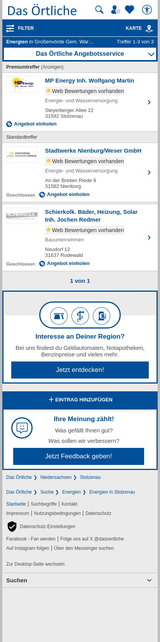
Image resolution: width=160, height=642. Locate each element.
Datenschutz (98, 513)
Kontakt (69, 504)
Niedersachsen (55, 477)
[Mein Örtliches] (117, 9)
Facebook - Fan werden (31, 539)
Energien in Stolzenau (112, 492)
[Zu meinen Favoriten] (130, 9)
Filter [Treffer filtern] (26, 28)
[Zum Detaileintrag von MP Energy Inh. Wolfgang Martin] (80, 102)
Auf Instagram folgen (27, 548)
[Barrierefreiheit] (148, 9)
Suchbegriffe (44, 504)
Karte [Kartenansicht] (140, 28)
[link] (149, 28)
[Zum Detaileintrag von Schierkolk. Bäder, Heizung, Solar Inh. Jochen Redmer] (80, 237)
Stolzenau (90, 477)
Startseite (16, 504)
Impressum (17, 513)
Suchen (16, 580)
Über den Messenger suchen (84, 548)
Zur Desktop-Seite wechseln (35, 564)
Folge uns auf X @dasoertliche (92, 539)
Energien (71, 492)
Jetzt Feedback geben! (78, 456)
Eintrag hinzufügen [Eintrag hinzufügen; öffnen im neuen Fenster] (79, 400)
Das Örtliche (19, 477)
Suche (47, 492)
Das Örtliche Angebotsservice (80, 53)
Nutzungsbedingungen (57, 513)
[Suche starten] (99, 9)
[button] (40, 526)
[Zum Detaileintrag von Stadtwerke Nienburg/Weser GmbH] (80, 172)
